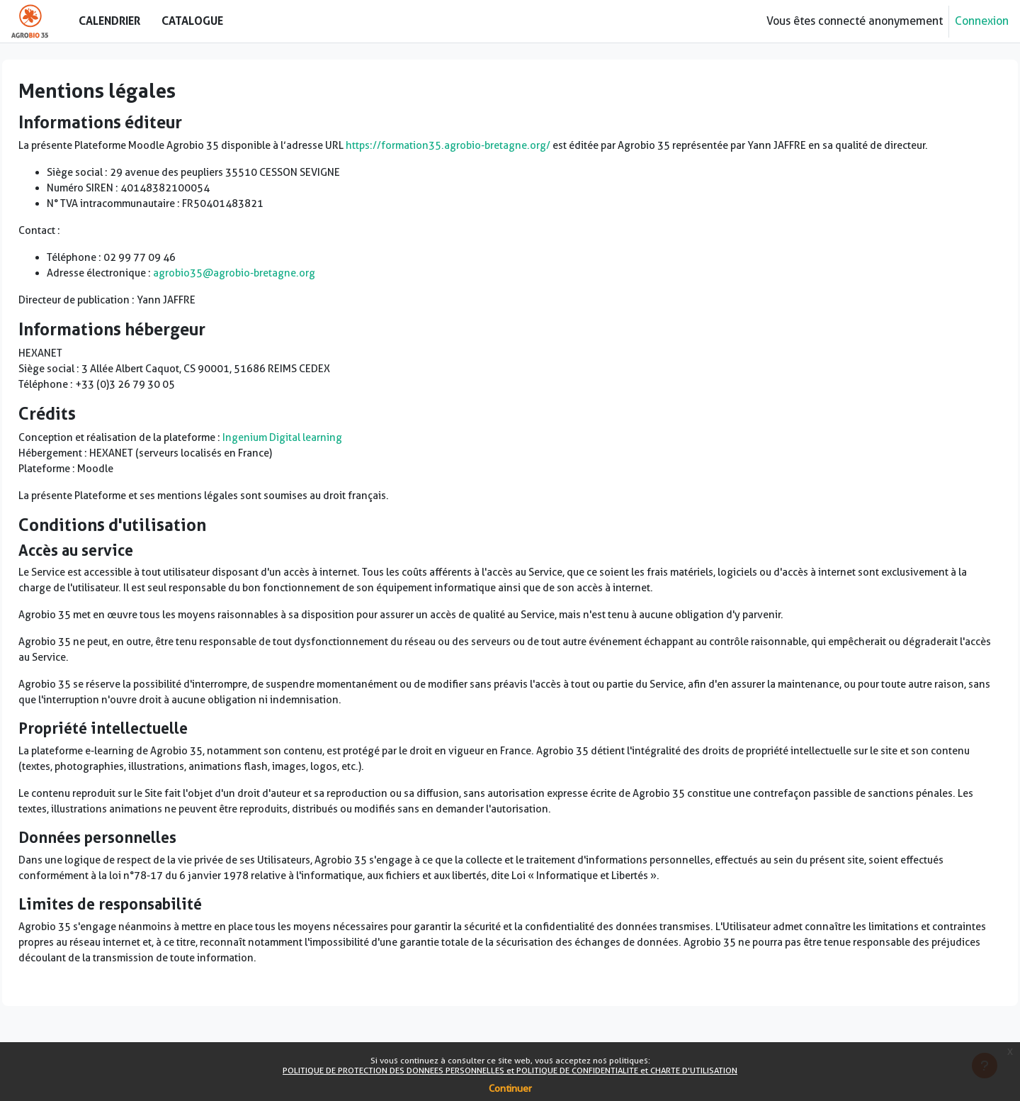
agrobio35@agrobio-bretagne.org (283, 299)
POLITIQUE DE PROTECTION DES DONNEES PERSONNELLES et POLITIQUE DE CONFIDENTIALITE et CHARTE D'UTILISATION (510, 1070)
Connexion (982, 21)
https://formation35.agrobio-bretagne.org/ (522, 146)
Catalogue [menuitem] (192, 20)
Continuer (510, 1088)
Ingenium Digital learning (342, 471)
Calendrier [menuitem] (109, 20)
